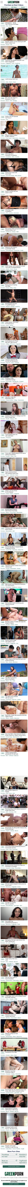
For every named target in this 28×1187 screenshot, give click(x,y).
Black (15, 1055)
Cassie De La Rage (10, 868)
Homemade (16, 213)
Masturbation (22, 138)
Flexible (7, 418)
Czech (11, 269)
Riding (11, 287)
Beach (10, 82)
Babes (16, 624)
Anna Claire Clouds (10, 175)
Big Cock (16, 961)
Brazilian (8, 624)
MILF (17, 231)
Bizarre (7, 100)
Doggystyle (8, 63)
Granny (7, 287)
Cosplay (13, 1074)
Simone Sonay (9, 736)
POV (11, 100)
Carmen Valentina (16, 1148)
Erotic (9, 943)
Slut (11, 44)
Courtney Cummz (10, 1092)
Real (14, 793)
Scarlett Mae (9, 549)
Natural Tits (20, 549)
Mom (13, 156)
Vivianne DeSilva (9, 400)
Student (12, 718)
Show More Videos (13, 1166)
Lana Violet (16, 1092)
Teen (7, 25)
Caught (22, 1148)
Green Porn (14, 1174)
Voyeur (14, 82)
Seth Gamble (9, 381)
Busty (15, 287)
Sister (12, 362)
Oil (6, 943)
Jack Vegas (16, 905)
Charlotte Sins (15, 381)
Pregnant (21, 381)
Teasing (8, 568)
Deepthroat (17, 63)
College (7, 344)
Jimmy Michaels (9, 250)
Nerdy (10, 25)
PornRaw (8, 1155)
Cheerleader (18, 1074)
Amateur (14, 231)
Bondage (15, 100)
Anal (17, 643)
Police (12, 456)
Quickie (7, 269)
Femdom (11, 999)
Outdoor (12, 624)
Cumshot (17, 156)
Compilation (8, 156)
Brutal (16, 1130)
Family (21, 250)
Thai (10, 680)
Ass (21, 1092)
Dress (7, 999)
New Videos (14, 7)
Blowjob (12, 1111)
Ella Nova (8, 1017)
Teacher (11, 325)
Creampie (17, 362)
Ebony (14, 1036)
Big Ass (16, 830)
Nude (7, 82)
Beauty (15, 269)
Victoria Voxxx (9, 980)
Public (18, 924)
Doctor (10, 793)
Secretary (11, 812)
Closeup (12, 418)
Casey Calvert (14, 1017)
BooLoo (8, 1162)
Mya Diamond (16, 736)
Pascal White (18, 868)
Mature (7, 512)
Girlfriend (11, 755)
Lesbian (19, 699)
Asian (12, 63)
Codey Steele (9, 1148)
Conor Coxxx (9, 138)
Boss (7, 812)
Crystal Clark (17, 250)
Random (23, 7)
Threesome (8, 437)
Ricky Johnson (18, 175)
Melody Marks (9, 1036)
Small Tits (17, 306)
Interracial (12, 475)
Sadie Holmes (15, 138)
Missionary (12, 344)
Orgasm (11, 493)
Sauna (16, 475)
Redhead (11, 961)
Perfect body (13, 512)
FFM (7, 793)
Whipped (8, 306)
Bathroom (16, 755)
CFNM (15, 999)
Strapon (8, 44)
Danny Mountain (9, 905)
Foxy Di (7, 1130)
